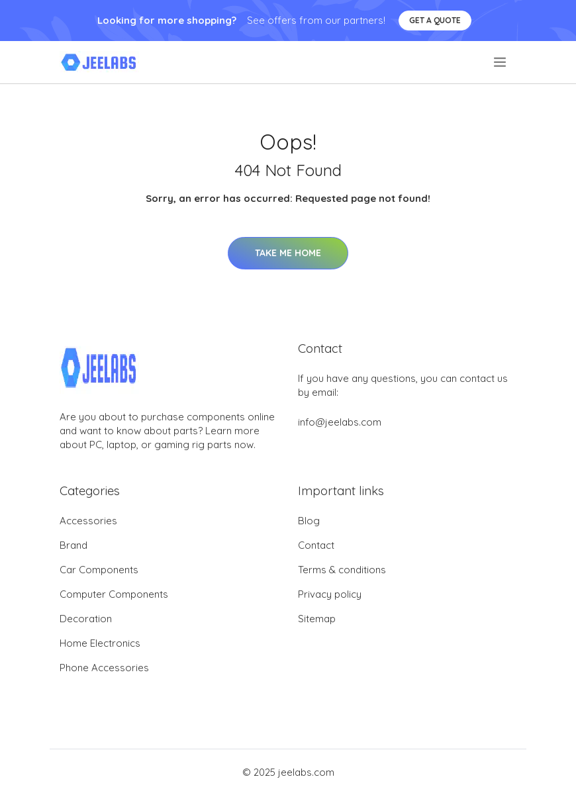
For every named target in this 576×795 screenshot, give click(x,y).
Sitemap (317, 618)
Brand (73, 545)
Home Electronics (100, 643)
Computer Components (114, 594)
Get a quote (435, 20)
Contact (316, 545)
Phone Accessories (104, 667)
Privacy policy (329, 594)
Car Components (99, 569)
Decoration (86, 618)
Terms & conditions (342, 569)
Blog (309, 520)
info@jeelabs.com (339, 422)
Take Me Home (288, 253)
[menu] (500, 62)
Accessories (88, 520)
